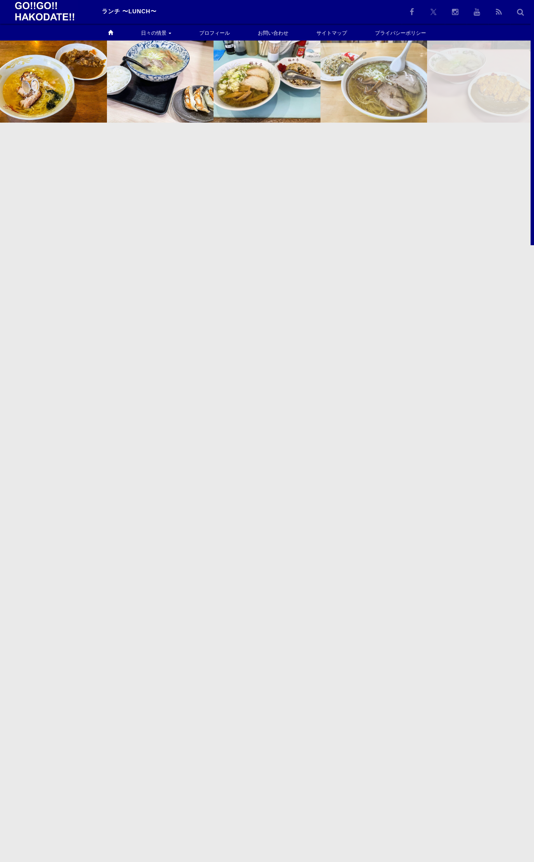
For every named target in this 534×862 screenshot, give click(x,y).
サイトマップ (331, 33)
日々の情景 (156, 33)
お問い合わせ (273, 33)
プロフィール (214, 33)
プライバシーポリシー (400, 33)
